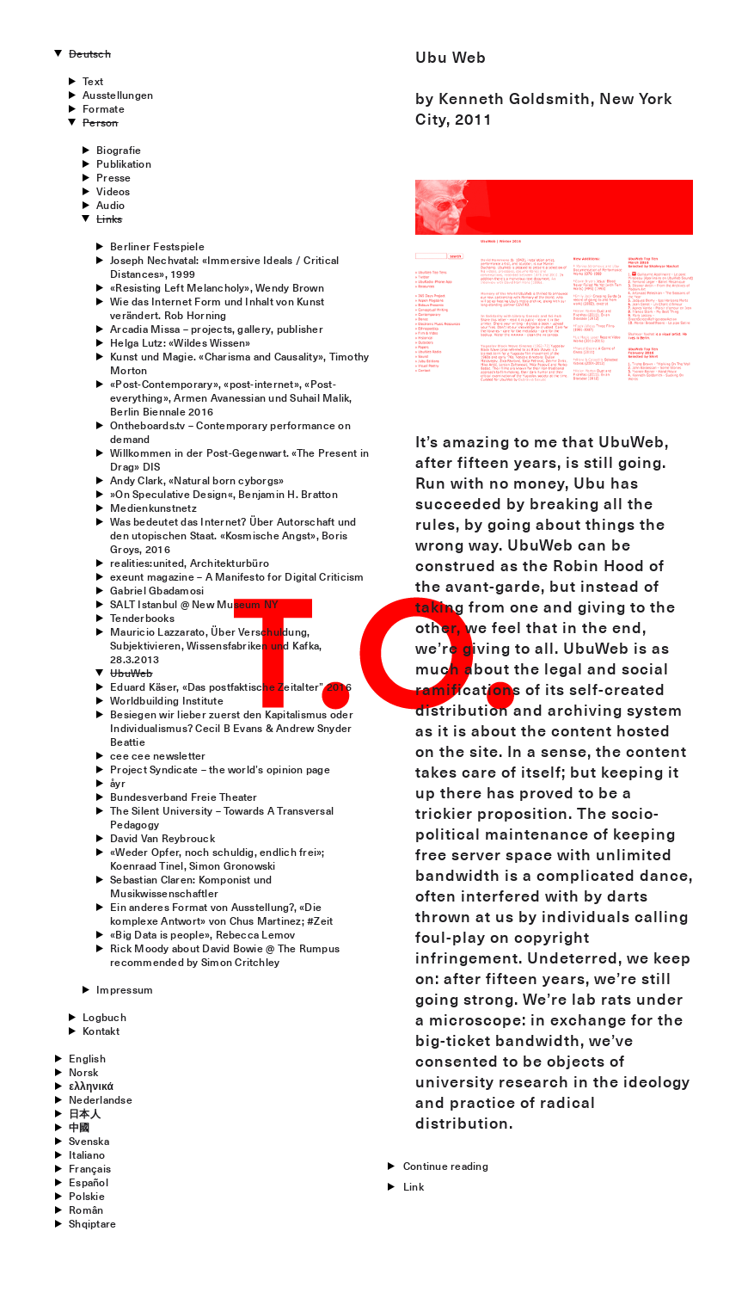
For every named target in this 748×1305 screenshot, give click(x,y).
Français (90, 1168)
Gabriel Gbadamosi (157, 590)
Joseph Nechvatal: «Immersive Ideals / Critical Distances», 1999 (224, 266)
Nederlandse (100, 1099)
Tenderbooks (142, 618)
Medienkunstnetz (153, 507)
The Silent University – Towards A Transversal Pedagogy (222, 817)
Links (109, 218)
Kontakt (101, 1030)
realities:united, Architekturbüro (189, 562)
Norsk (83, 1072)
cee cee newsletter (157, 755)
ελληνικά (91, 1086)
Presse (113, 177)
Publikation (123, 163)
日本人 (85, 1113)
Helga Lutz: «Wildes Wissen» (180, 342)
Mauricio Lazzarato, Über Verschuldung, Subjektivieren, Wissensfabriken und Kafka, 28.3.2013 (216, 645)
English (87, 1058)
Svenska (89, 1141)
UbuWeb (131, 673)
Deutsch (90, 53)
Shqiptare (92, 1223)
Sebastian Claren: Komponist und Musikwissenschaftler (191, 886)
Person (100, 122)
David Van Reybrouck (162, 838)
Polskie (87, 1196)
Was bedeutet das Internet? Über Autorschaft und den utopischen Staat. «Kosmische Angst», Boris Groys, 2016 (233, 535)
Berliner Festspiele (157, 246)
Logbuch (104, 1017)
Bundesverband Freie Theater (183, 796)
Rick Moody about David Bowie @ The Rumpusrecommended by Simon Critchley (225, 955)
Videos (113, 191)
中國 (79, 1127)
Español (88, 1182)
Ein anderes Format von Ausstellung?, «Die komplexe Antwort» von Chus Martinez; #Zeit (221, 913)
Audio (110, 205)
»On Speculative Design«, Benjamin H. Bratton (224, 494)
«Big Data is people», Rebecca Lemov (202, 934)
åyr (118, 783)
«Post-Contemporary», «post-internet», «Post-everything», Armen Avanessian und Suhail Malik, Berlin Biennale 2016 (231, 397)
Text (93, 81)
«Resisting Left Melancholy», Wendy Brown (217, 287)
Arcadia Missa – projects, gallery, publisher (216, 328)
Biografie (118, 150)
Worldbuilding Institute (167, 700)
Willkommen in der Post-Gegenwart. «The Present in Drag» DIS (239, 459)
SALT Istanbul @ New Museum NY (194, 604)
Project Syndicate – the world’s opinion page (220, 769)
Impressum (124, 989)
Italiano (87, 1154)
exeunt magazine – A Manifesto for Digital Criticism (237, 576)
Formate (104, 108)
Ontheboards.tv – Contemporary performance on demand (230, 432)
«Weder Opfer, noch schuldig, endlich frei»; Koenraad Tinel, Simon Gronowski (217, 858)
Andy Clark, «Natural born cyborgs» (197, 480)
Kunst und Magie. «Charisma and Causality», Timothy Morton (239, 363)
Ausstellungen (118, 95)
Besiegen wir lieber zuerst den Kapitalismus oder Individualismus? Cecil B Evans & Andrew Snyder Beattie (231, 727)
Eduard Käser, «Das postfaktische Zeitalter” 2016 (231, 686)
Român (86, 1209)
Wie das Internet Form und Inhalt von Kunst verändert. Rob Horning (217, 308)
